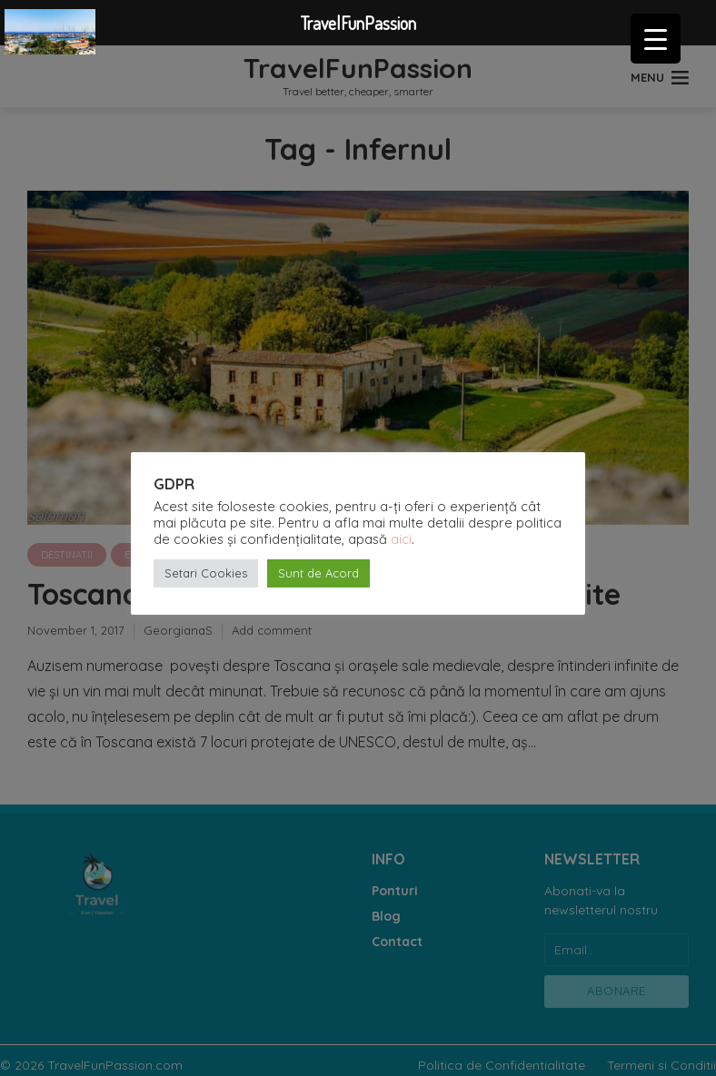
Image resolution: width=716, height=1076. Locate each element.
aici (401, 539)
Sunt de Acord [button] (318, 573)
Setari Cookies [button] (205, 573)
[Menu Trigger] (656, 39)
